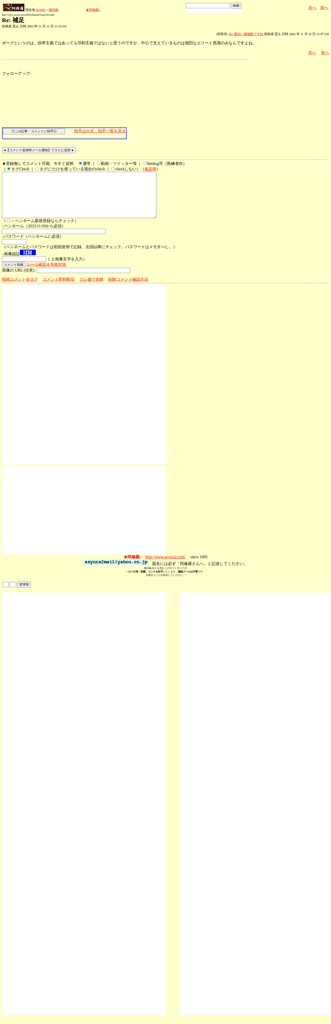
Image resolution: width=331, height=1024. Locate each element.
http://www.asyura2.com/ (165, 566)
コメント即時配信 (59, 288)
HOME (40, 10)
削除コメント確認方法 (128, 288)
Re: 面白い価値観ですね (246, 34)
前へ (324, 7)
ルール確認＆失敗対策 (46, 273)
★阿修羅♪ (93, 10)
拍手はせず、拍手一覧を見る (100, 131)
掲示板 (53, 10)
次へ (312, 7)
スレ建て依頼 (91, 288)
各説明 (150, 169)
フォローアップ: (16, 73)
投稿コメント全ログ (20, 288)
